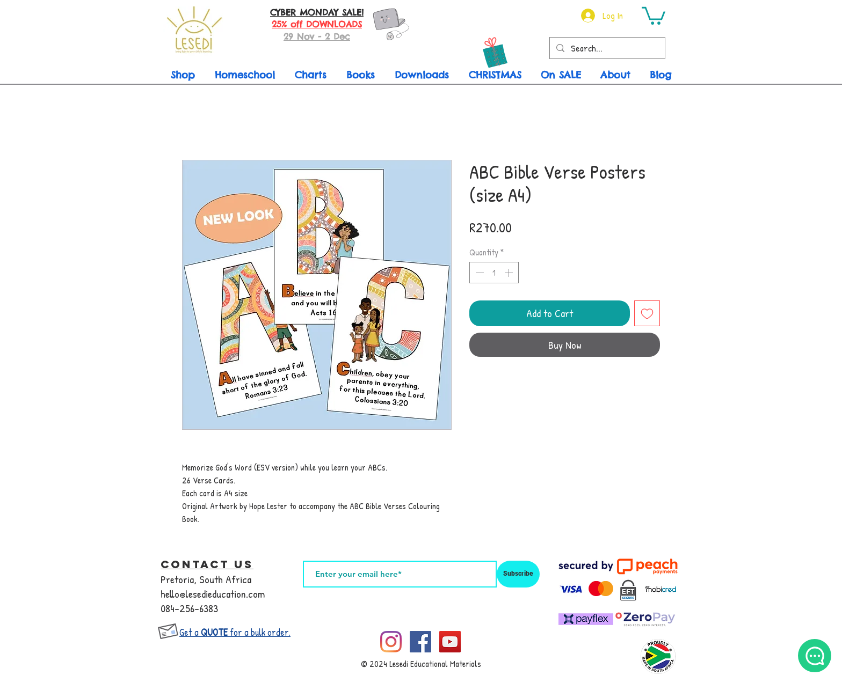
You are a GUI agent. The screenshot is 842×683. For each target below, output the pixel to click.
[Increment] (509, 272)
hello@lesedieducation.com (213, 593)
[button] (653, 15)
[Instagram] (391, 641)
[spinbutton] (494, 272)
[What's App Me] (814, 655)
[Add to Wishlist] (647, 313)
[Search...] (606, 48)
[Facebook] (420, 641)
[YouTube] (450, 641)
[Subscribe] (518, 574)
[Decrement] (478, 272)
